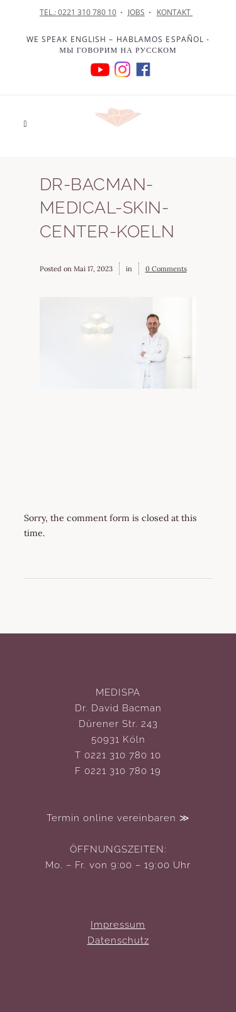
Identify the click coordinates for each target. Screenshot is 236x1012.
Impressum (118, 924)
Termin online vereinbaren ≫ (118, 818)
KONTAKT (175, 12)
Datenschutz (118, 940)
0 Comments (166, 268)
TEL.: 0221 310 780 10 (78, 12)
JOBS (136, 12)
